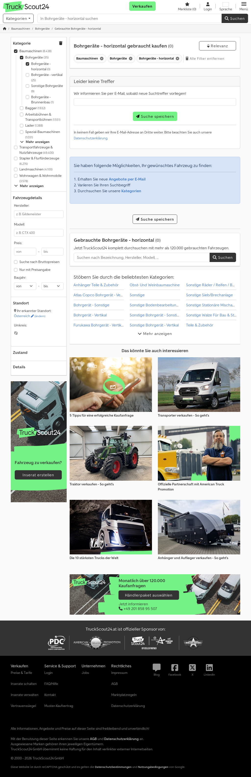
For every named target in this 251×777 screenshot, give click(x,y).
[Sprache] (225, 6)
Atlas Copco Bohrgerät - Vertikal (101, 294)
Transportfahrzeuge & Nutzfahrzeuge (36, 150)
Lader (34, 125)
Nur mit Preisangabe (34, 269)
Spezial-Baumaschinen (42, 134)
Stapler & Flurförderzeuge (39, 161)
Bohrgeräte (37, 57)
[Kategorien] (18, 18)
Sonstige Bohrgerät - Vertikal (154, 325)
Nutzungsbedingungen (153, 767)
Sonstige (137, 294)
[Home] (20, 28)
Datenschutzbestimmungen (113, 767)
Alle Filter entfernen (205, 58)
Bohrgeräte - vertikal (47, 77)
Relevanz (217, 45)
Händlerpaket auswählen (149, 595)
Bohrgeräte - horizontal (41, 66)
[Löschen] (101, 58)
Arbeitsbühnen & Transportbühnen (42, 117)
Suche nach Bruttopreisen (39, 262)
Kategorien (131, 190)
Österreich (29, 316)
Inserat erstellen (38, 474)
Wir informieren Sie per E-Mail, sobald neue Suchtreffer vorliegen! (130, 93)
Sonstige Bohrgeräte (47, 88)
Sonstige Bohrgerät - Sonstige (155, 314)
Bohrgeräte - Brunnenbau (42, 100)
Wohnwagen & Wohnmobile (40, 178)
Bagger (35, 108)
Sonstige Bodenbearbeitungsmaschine (163, 304)
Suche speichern (155, 116)
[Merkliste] (187, 6)
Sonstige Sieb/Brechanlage (209, 294)
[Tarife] (39, 432)
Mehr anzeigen (35, 142)
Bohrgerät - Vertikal (90, 314)
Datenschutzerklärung (90, 138)
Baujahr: (20, 277)
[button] (243, 6)
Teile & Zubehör (199, 325)
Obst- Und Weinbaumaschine (155, 284)
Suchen (235, 18)
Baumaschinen (35, 51)
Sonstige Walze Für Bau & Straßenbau (218, 314)
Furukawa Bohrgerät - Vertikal (99, 325)
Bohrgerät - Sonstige (91, 304)
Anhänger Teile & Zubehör (96, 284)
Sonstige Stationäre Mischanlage (214, 304)
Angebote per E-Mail (127, 179)
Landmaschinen (35, 169)
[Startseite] (4, 28)
